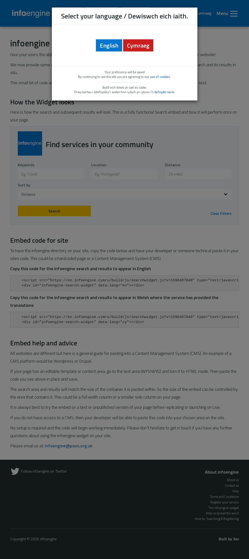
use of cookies (160, 76)
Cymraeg (138, 45)
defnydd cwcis (164, 92)
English (109, 45)
